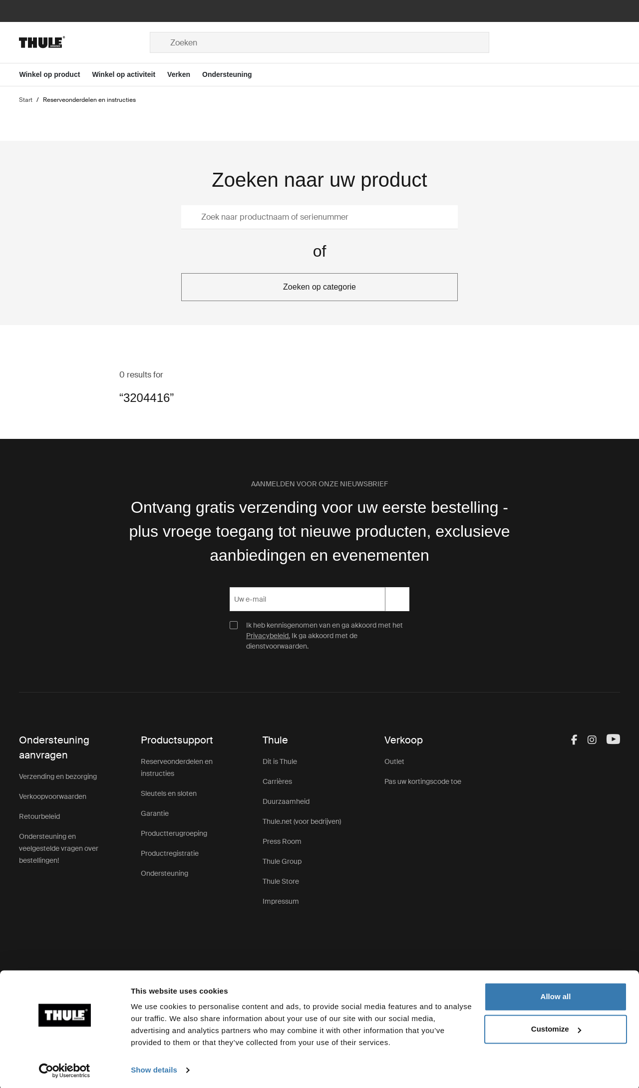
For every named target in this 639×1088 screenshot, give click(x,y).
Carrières (277, 781)
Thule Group (282, 861)
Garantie (155, 813)
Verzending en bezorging (58, 776)
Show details (154, 1068)
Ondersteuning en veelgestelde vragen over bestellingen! (58, 848)
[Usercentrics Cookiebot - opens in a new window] (64, 1068)
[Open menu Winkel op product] (55, 74)
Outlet (394, 761)
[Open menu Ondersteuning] (233, 74)
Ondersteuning (164, 873)
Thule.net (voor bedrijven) (302, 821)
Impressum (281, 901)
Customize (556, 1027)
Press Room (282, 841)
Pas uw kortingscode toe (422, 781)
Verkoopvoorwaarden (52, 796)
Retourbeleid (39, 816)
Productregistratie (170, 853)
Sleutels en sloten (169, 793)
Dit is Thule (280, 761)
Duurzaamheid (286, 801)
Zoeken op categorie (319, 287)
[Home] (84, 42)
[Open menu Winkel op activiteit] (129, 74)
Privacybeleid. (268, 635)
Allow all (556, 995)
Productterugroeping (174, 833)
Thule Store (281, 881)
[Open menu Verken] (184, 74)
